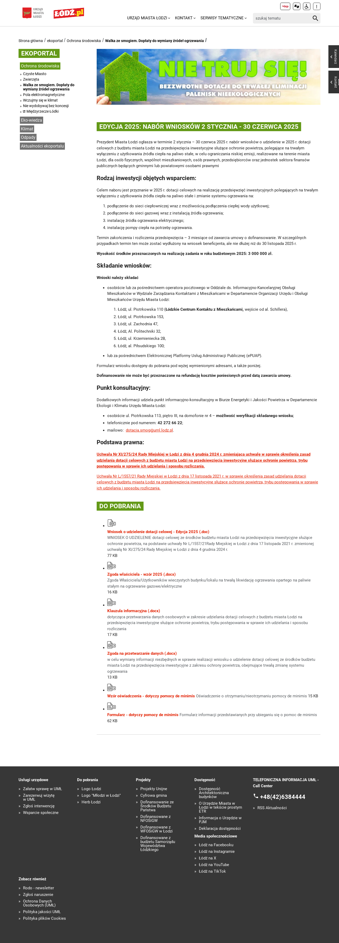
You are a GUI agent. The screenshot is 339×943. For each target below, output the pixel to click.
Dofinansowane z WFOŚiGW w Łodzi (156, 829)
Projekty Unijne (153, 789)
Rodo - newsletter (38, 888)
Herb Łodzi (91, 802)
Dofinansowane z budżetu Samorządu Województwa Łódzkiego (157, 844)
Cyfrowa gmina (153, 796)
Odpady (28, 137)
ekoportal (55, 41)
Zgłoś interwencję (39, 806)
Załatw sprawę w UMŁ (42, 789)
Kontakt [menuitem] (184, 18)
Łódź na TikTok (212, 871)
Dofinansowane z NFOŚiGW (155, 819)
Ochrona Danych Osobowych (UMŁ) (39, 903)
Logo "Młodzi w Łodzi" (101, 796)
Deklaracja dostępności (220, 829)
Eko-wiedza (31, 120)
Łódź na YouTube (214, 865)
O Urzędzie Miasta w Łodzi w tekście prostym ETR (220, 807)
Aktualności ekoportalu (42, 146)
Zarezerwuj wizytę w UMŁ (39, 798)
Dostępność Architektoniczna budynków (214, 793)
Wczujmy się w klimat (40, 100)
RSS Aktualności (272, 808)
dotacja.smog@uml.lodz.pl (149, 430)
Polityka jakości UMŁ (42, 912)
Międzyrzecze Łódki (42, 111)
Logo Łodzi (91, 789)
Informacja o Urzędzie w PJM (220, 820)
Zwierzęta (31, 79)
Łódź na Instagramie (217, 852)
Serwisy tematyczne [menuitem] (222, 18)
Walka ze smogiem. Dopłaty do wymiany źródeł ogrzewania (154, 41)
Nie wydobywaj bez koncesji (46, 106)
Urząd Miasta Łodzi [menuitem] (147, 18)
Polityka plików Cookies (44, 919)
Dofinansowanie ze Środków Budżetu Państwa (157, 806)
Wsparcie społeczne (41, 813)
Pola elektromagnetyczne (44, 95)
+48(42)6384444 (282, 797)
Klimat (27, 128)
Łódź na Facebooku (216, 845)
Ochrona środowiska (84, 41)
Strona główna (31, 41)
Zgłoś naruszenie (38, 895)
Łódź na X (207, 858)
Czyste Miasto (34, 74)
